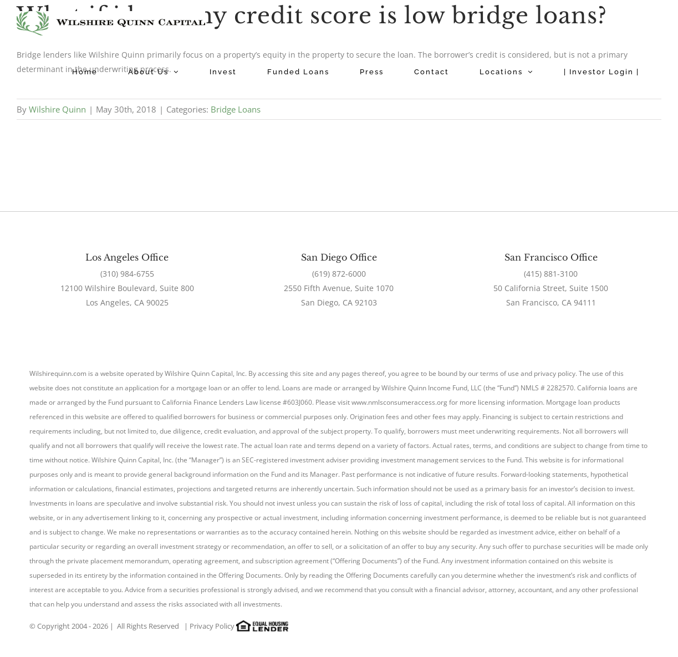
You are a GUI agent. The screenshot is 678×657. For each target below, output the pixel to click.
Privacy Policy (212, 626)
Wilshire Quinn (57, 109)
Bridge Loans (236, 109)
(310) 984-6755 (127, 273)
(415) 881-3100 (551, 273)
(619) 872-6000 (339, 273)
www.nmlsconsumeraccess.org (399, 402)
